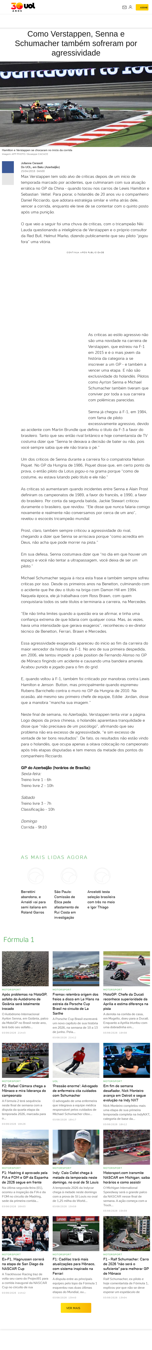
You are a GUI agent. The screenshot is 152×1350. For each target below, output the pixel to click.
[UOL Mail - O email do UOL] (124, 7)
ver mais (76, 1308)
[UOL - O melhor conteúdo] (23, 7)
